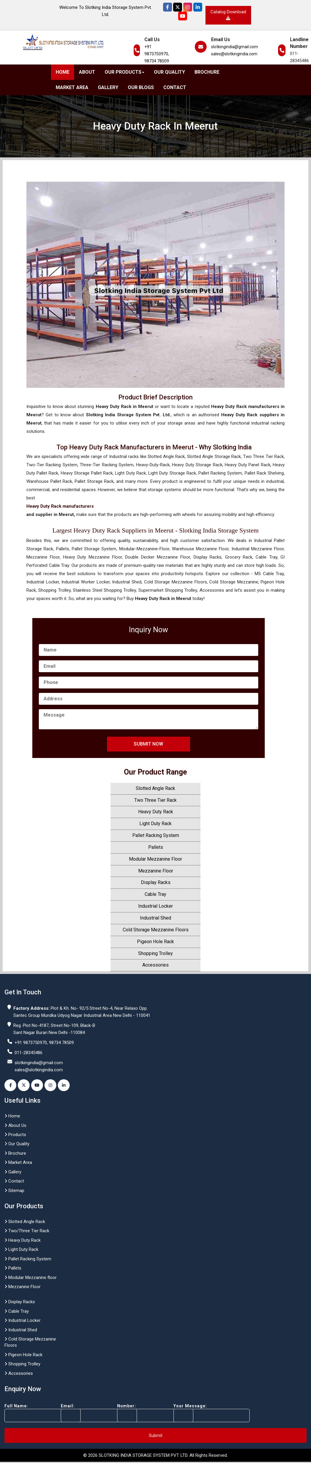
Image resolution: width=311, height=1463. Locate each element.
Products (15, 1134)
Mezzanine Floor (155, 871)
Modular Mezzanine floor (30, 1277)
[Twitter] (177, 7)
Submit (155, 1435)
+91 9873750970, (156, 50)
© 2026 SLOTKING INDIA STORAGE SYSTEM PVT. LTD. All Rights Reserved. (155, 1455)
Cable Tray (155, 894)
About (87, 72)
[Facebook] (167, 7)
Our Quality (169, 72)
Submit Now (148, 744)
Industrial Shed (155, 918)
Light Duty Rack (155, 823)
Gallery (108, 87)
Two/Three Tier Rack (26, 1230)
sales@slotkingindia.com (234, 53)
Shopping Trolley (155, 953)
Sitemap (14, 1190)
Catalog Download (228, 14)
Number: (144, 1413)
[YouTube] (182, 16)
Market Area (72, 87)
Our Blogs (141, 87)
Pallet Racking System (155, 835)
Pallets (155, 847)
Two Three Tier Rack (155, 800)
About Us (15, 1125)
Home (62, 72)
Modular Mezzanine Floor (155, 859)
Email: (88, 1413)
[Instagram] (187, 7)
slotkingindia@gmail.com (234, 46)
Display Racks (155, 882)
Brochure (206, 72)
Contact (174, 87)
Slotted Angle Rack (155, 788)
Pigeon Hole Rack (155, 941)
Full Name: (32, 1413)
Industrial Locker (155, 906)
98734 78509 (156, 61)
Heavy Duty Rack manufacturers (60, 506)
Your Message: (201, 1413)
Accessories (155, 965)
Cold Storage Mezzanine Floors (156, 930)
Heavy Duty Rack (155, 811)
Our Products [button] (124, 72)
